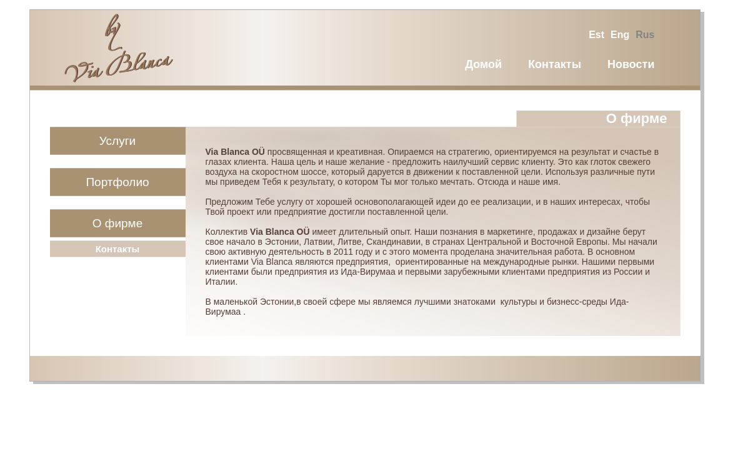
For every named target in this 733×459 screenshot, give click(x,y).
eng (620, 34)
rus (645, 34)
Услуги (117, 140)
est (596, 34)
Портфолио (117, 182)
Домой (483, 64)
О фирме (117, 223)
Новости (630, 64)
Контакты (554, 64)
